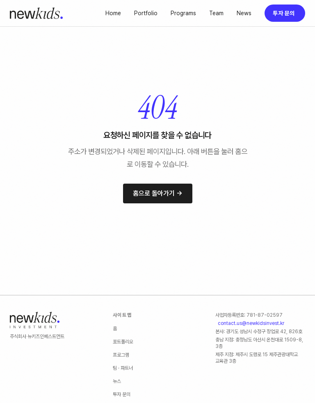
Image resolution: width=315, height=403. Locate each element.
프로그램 (121, 355)
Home (113, 13)
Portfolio (146, 13)
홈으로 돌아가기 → (158, 193)
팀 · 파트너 (123, 368)
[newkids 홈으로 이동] (36, 13)
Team (216, 13)
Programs (183, 13)
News (244, 13)
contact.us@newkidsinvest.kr (251, 323)
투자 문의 (283, 13)
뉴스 (117, 381)
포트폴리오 (123, 342)
